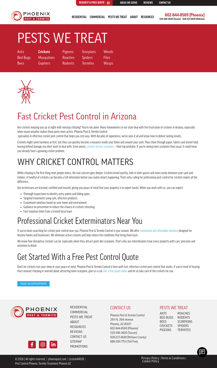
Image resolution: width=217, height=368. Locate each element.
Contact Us (165, 3)
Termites (88, 63)
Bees (20, 63)
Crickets (44, 52)
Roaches (68, 58)
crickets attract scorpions (100, 146)
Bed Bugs (24, 58)
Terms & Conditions (173, 358)
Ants (20, 52)
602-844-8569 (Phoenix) (185, 15)
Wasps (108, 63)
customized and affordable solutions (159, 230)
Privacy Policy (150, 358)
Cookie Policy (150, 361)
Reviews (148, 3)
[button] (33, 283)
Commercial (97, 17)
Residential (79, 17)
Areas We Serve (128, 3)
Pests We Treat (117, 17)
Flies (107, 58)
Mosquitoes (46, 58)
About (134, 17)
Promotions (79, 346)
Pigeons (68, 52)
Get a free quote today (115, 271)
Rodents (68, 63)
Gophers (44, 63)
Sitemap (76, 341)
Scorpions (89, 52)
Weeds (108, 52)
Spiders (87, 58)
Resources (147, 17)
